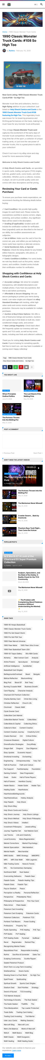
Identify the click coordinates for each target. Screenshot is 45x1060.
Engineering (8, 761)
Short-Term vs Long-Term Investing (18, 967)
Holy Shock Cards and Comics (13, 361)
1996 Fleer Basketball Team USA (17, 649)
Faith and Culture (26, 765)
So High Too (30, 361)
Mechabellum (28, 847)
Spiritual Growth (10, 983)
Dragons (19, 748)
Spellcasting (21, 979)
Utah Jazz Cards (10, 1020)
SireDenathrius (9, 971)
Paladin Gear (30, 876)
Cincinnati (8, 707)
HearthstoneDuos (10, 798)
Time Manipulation (11, 1008)
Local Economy (10, 839)
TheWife (24, 1004)
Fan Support (9, 769)
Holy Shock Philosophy (32, 818)
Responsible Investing (29, 950)
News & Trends (28, 864)
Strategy (35, 987)
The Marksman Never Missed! (30, 503)
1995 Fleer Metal (10, 645)
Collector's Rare (10, 728)
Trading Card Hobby (24, 1012)
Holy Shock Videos (11, 823)
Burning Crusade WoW (12, 686)
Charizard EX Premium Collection (17, 695)
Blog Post (7, 682)
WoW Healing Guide (25, 1041)
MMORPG (35, 855)
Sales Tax (36, 954)
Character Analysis (25, 691)
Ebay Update (9, 752)
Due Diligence (31, 748)
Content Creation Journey (14, 732)
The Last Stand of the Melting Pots (32, 395)
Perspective (8, 897)
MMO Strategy (22, 855)
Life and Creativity (23, 835)
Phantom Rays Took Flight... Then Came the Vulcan (29, 529)
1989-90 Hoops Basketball (14, 625)
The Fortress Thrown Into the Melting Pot (11, 418)
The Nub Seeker (30, 1000)
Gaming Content (10, 773)
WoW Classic (9, 1037)
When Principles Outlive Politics (9, 395)
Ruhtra (6, 954)
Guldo (14, 777)
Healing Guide (9, 790)
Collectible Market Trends (14, 719)
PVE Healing (25, 930)
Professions (8, 926)
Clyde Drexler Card (11, 711)
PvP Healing (20, 934)
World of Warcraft (28, 1029)
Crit (21, 736)
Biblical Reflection (11, 678)
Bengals (36, 674)
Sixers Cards (24, 971)
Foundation (36, 769)
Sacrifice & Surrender (20, 954)
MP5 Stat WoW (17, 860)
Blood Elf (18, 682)
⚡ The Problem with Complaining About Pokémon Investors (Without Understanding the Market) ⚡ (30, 604)
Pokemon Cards (32, 913)
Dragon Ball (8, 748)
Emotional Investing (11, 757)
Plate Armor (8, 905)
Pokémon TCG (28, 917)
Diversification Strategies (13, 744)
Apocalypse (23, 662)
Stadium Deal (9, 987)
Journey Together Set (12, 831)
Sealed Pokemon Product (14, 963)
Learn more (16, 1050)
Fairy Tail (36, 761)
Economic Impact (24, 752)
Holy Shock (21, 802)
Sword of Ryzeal (10, 992)
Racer (6, 942)
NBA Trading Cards (11, 864)
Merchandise (23, 851)
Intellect (25, 823)
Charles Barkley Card (12, 699)
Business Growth (31, 686)
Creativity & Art (33, 732)
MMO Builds (8, 855)
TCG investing (25, 992)
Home (4, 32)
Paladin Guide (9, 880)
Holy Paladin (9, 802)
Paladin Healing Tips (26, 880)
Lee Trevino (8, 835)
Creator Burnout (10, 736)
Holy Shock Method (11, 818)
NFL (5, 868)
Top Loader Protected (30, 1008)
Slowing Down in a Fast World (15, 975)
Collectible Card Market (13, 715)
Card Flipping (9, 691)
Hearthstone (23, 790)
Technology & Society (12, 1000)
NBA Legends (31, 860)
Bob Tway (29, 682)
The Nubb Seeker (11, 1004)
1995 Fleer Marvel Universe (14, 641)
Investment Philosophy (13, 827)
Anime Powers (9, 662)
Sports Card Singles (27, 983)
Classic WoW (20, 707)
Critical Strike (31, 736)
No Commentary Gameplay (21, 868)
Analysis (35, 658)
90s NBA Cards (32, 654)
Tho (32, 1004)
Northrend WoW (10, 872)
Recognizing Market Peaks (14, 946)
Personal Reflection (31, 893)
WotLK (6, 1033)
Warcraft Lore (23, 1025)
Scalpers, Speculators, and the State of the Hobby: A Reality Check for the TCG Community (29, 576)
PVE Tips (36, 930)
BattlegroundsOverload (13, 674)
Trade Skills (8, 1012)
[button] (3, 4)
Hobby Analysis (27, 798)
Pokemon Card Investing (13, 909)
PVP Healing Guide (11, 938)
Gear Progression (26, 773)
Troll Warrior (30, 1016)
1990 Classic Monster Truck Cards (22, 32)
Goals (6, 777)
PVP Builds (8, 934)
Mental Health (9, 851)
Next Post (37, 453)
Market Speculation (11, 847)
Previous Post (9, 453)
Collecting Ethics (30, 724)
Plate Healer (21, 905)
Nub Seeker (24, 872)
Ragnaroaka (16, 942)
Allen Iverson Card (21, 658)
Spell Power (8, 979)
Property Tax (21, 926)
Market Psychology (29, 843)
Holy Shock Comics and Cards (23, 109)
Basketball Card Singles (13, 670)
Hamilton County (24, 781)
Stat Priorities (23, 987)
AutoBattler (27, 666)
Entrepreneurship (23, 761)
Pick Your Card (33, 901)
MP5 (5, 860)
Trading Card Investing (13, 1016)
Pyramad (25, 938)
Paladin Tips (22, 884)
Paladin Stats (9, 884)
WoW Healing (9, 1041)
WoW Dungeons (23, 1037)
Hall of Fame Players (28, 777)
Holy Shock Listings (30, 814)
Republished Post (11, 950)
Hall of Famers (9, 781)
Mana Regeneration (26, 839)
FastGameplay (22, 769)
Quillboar (36, 938)
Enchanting (27, 757)
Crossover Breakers (11, 740)
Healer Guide (23, 785)
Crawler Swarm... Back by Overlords (28, 517)
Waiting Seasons (27, 1020)
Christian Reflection (11, 703)
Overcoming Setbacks (12, 876)
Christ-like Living (30, 699)
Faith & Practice (10, 765)
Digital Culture (28, 740)
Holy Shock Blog (10, 806)
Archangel (35, 662)
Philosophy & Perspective (14, 901)
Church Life (26, 703)
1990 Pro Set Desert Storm (14, 633)
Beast (28, 674)
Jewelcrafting (30, 827)
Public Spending (10, 930)
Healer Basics (9, 785)
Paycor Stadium (10, 888)
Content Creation (26, 728)
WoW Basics (17, 1033)
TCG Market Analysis (12, 996)
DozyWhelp (31, 744)
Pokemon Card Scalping (13, 913)
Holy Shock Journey (12, 814)
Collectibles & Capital (12, 724)
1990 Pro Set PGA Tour (13, 637)
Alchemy (7, 658)
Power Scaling (29, 921)
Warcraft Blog (9, 1025)
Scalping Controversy (12, 959)
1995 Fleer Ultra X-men (30, 645)
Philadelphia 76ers (24, 897)
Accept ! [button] (8, 1055)
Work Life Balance (11, 1029)
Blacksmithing (26, 678)
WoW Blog (29, 1033)
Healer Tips (35, 785)
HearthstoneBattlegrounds (14, 794)
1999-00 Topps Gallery (13, 654)
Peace (22, 888)
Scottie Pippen (30, 959)
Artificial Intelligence (12, 666)
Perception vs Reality (12, 893)
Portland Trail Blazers (12, 921)
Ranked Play (30, 942)
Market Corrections (11, 843)
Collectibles (31, 719)
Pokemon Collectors (11, 917)
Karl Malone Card (31, 831)
